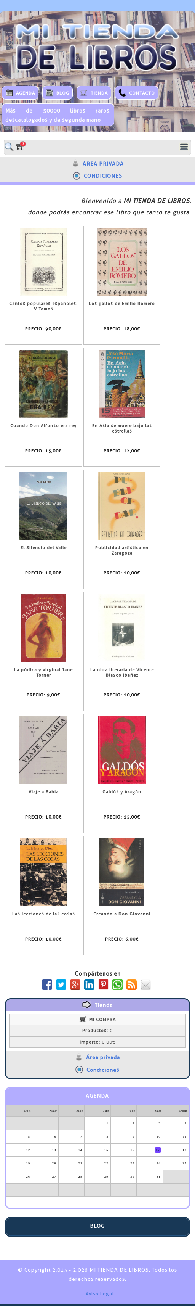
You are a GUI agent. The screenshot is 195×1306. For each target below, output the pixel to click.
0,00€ (97, 1042)
